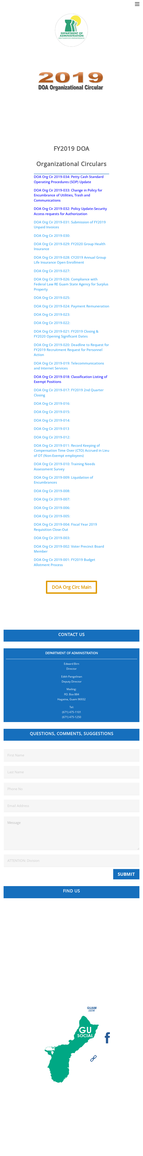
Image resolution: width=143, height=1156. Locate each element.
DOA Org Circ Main (71, 587)
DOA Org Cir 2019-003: (52, 538)
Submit (126, 874)
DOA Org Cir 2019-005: (52, 516)
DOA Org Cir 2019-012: (52, 437)
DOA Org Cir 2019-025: (52, 297)
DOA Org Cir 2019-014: (52, 420)
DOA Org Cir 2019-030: (52, 235)
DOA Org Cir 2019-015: (52, 411)
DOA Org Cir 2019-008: (52, 491)
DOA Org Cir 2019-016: (52, 403)
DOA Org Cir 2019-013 (51, 428)
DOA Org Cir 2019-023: (52, 314)
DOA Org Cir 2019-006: (52, 507)
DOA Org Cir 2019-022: (52, 322)
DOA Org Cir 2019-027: (52, 271)
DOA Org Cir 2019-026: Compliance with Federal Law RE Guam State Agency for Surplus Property (71, 284)
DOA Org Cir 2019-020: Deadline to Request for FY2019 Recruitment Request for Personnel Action (71, 349)
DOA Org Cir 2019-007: (52, 499)
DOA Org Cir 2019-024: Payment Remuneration (71, 306)
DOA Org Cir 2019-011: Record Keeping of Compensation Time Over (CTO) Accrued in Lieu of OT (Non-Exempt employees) (71, 450)
